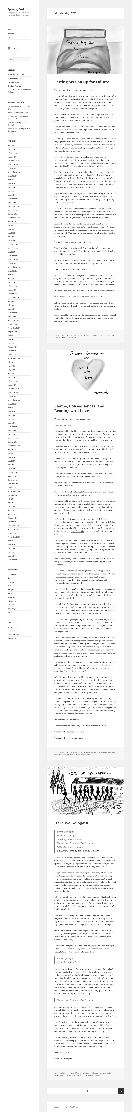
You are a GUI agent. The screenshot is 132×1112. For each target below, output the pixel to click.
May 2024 (11, 233)
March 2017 (12, 469)
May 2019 (11, 370)
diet (9, 578)
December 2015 (13, 526)
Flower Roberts (13, 107)
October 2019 (12, 355)
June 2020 (11, 339)
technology (12, 609)
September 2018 (14, 400)
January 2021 (12, 317)
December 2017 (13, 434)
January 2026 (12, 157)
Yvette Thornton (14, 113)
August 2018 (12, 404)
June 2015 (11, 545)
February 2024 (13, 244)
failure (94, 335)
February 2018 (13, 427)
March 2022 (12, 282)
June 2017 (11, 457)
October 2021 (12, 294)
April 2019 (11, 374)
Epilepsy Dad (16, 9)
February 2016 (13, 518)
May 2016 (11, 507)
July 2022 (11, 275)
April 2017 (11, 465)
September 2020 (14, 328)
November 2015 (13, 529)
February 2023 (13, 256)
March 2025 (12, 195)
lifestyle (11, 590)
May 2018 (11, 415)
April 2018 (11, 419)
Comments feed (13, 635)
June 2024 (11, 229)
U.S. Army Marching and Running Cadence (78, 850)
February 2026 (13, 153)
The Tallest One (13, 82)
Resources (11, 34)
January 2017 (12, 476)
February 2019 (13, 381)
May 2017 (11, 461)
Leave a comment (69, 338)
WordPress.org (13, 638)
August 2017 (12, 450)
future (65, 1075)
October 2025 (12, 168)
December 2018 (13, 389)
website (11, 612)
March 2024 (12, 241)
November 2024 (13, 210)
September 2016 (14, 491)
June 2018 (11, 412)
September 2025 (14, 172)
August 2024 (12, 221)
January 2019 (12, 385)
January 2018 (12, 431)
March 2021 (12, 309)
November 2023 (13, 248)
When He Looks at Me (16, 75)
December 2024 (13, 206)
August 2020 (12, 332)
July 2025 (11, 180)
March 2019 (12, 377)
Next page (121, 1091)
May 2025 (11, 187)
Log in (10, 627)
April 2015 (11, 552)
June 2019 (11, 366)
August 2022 (12, 271)
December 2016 (13, 480)
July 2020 (11, 336)
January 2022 (12, 290)
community (12, 574)
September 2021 (14, 298)
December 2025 (13, 161)
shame (72, 755)
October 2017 (12, 442)
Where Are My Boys (15, 78)
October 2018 (12, 396)
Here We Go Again (71, 822)
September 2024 (14, 218)
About (10, 30)
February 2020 (13, 347)
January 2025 (12, 202)
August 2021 (12, 301)
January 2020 (12, 351)
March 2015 (12, 556)
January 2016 (12, 522)
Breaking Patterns (14, 86)
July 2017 (11, 453)
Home (10, 26)
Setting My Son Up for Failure (81, 81)
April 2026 (11, 145)
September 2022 (14, 267)
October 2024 (12, 214)
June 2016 (11, 503)
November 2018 (13, 393)
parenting (11, 597)
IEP (70, 1075)
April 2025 (11, 191)
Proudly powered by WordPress (66, 1107)
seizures (11, 605)
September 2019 (14, 358)
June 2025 (11, 183)
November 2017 (13, 438)
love (113, 752)
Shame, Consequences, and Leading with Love (79, 408)
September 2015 (14, 537)
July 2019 (11, 362)
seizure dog (12, 601)
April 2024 (11, 237)
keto (9, 586)
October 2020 (12, 324)
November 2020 (13, 320)
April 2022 (11, 279)
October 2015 (12, 533)
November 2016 (13, 484)
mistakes (57, 755)
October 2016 (12, 488)
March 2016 (12, 514)
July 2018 (11, 408)
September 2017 (14, 446)
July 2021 (11, 305)
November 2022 (13, 260)
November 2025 (13, 164)
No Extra (25, 113)
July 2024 (11, 225)
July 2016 (11, 499)
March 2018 (12, 423)
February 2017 (13, 472)
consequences (91, 752)
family (108, 1073)
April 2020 (11, 343)
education (95, 1073)
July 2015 (11, 541)
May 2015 (11, 548)
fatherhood (102, 335)
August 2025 (12, 176)
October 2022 (12, 263)
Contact (10, 37)
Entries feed (12, 631)
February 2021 (13, 313)
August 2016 (12, 495)
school (82, 1075)
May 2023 (11, 252)
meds (10, 593)
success (57, 338)
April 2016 (11, 510)
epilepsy (11, 582)
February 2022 (13, 286)
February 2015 (13, 560)
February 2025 (13, 199)
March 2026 (12, 149)
